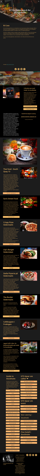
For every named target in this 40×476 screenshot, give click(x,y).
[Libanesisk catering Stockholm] (28, 421)
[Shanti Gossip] (12, 398)
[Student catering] (28, 429)
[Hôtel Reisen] (28, 440)
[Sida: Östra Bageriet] (28, 398)
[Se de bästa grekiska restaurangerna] (30, 106)
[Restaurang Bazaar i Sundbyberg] (12, 407)
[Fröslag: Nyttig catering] (30, 109)
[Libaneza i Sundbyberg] (12, 420)
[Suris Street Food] (11, 217)
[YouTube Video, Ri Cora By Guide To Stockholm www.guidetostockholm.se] (20, 51)
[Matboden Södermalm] (12, 437)
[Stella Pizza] (12, 439)
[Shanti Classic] (12, 396)
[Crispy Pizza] (11, 244)
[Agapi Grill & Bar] (11, 371)
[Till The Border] (11, 316)
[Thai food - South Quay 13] (11, 193)
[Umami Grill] (12, 448)
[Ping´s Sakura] (12, 426)
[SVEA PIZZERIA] (12, 442)
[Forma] (12, 393)
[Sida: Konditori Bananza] (28, 390)
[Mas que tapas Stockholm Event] (12, 418)
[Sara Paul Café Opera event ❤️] (28, 406)
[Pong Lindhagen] (12, 428)
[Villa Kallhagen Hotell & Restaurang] (28, 437)
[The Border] (12, 434)
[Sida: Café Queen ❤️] (28, 384)
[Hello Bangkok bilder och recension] (12, 412)
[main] (20, 11)
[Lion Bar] (12, 401)
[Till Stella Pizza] (11, 292)
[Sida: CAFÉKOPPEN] (28, 387)
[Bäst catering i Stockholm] (28, 423)
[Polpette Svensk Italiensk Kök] (12, 409)
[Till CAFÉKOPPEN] (11, 338)
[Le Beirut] (12, 404)
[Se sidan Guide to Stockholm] (12, 450)
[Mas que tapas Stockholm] (12, 415)
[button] (1, 1)
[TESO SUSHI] (12, 431)
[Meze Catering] (28, 426)
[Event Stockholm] (28, 409)
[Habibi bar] (12, 445)
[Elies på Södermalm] (12, 423)
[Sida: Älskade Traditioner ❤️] (28, 381)
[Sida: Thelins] (28, 395)
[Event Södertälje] (28, 411)
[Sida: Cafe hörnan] (28, 392)
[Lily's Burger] (11, 268)
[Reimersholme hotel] (28, 443)
